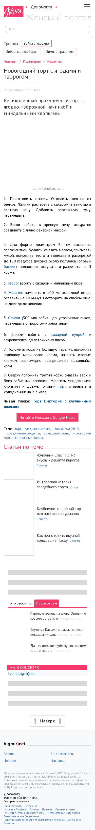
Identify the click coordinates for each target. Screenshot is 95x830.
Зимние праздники (60, 51)
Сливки (14, 317)
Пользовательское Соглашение (21, 816)
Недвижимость (62, 753)
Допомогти (41, 7)
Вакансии (9, 823)
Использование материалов (64, 813)
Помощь (34, 809)
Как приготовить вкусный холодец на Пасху (58, 538)
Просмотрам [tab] (46, 603)
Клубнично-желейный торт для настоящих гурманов (60, 511)
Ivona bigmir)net (21, 673)
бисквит (10, 266)
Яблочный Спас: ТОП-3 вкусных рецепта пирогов (58, 457)
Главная (10, 61)
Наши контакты (13, 806)
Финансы (58, 760)
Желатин (15, 292)
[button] (47, 721)
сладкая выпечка (37, 429)
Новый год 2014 (66, 429)
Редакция (31, 806)
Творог (13, 283)
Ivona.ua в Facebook (15, 809)
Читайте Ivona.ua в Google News (47, 417)
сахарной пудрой (67, 334)
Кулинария (32, 61)
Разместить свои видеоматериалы (24, 813)
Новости (10, 760)
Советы (42, 465)
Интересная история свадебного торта (54, 484)
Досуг (74, 487)
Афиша (9, 753)
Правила (47, 809)
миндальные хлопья (29, 437)
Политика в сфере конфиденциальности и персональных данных (42, 820)
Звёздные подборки (22, 51)
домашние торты (56, 433)
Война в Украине (36, 43)
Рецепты (54, 61)
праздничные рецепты (23, 433)
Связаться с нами (65, 809)
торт (62, 386)
